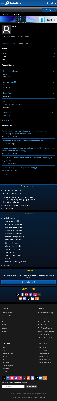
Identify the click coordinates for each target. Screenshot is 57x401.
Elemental (41, 316)
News (3, 359)
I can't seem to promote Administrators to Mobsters (22, 141)
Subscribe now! (28, 282)
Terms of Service (27, 397)
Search (13, 14)
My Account (43, 350)
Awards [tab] (20, 43)
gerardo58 (7, 112)
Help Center (43, 347)
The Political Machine (45, 328)
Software (6, 309)
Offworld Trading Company (46, 331)
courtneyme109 (9, 82)
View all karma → (8, 120)
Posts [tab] (13, 43)
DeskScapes (6, 325)
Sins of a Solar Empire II (46, 322)
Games (41, 309)
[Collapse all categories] (55, 218)
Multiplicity (5, 328)
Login (19, 14)
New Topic (49, 10)
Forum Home (5, 14)
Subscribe (31, 386)
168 (54, 56)
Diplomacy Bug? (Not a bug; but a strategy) (19, 168)
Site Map (42, 397)
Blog (3, 350)
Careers (4, 356)
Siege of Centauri (43, 334)
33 (54, 53)
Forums (4, 372)
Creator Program (7, 366)
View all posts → (7, 175)
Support (43, 343)
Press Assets (6, 362)
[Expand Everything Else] (1, 265)
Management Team (8, 353)
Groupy (4, 331)
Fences (4, 322)
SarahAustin (8, 93)
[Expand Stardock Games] (1, 218)
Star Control (42, 325)
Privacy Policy (16, 397)
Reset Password (44, 359)
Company (6, 343)
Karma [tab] (27, 43)
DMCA (36, 397)
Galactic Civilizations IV (45, 319)
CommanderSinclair (11, 71)
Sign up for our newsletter (14, 383)
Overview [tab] (6, 43)
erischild (6, 101)
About (4, 347)
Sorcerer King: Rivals (45, 337)
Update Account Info (45, 362)
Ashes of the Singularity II (46, 313)
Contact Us (5, 369)
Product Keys (43, 356)
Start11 (4, 319)
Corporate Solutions (8, 316)
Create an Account (45, 353)
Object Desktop (7, 313)
